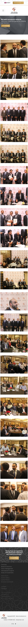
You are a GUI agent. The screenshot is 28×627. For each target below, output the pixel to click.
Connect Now (14, 558)
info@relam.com (20, 619)
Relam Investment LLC (21, 616)
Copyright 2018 (10, 616)
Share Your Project (18, 2)
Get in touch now (5, 25)
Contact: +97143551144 (9, 619)
